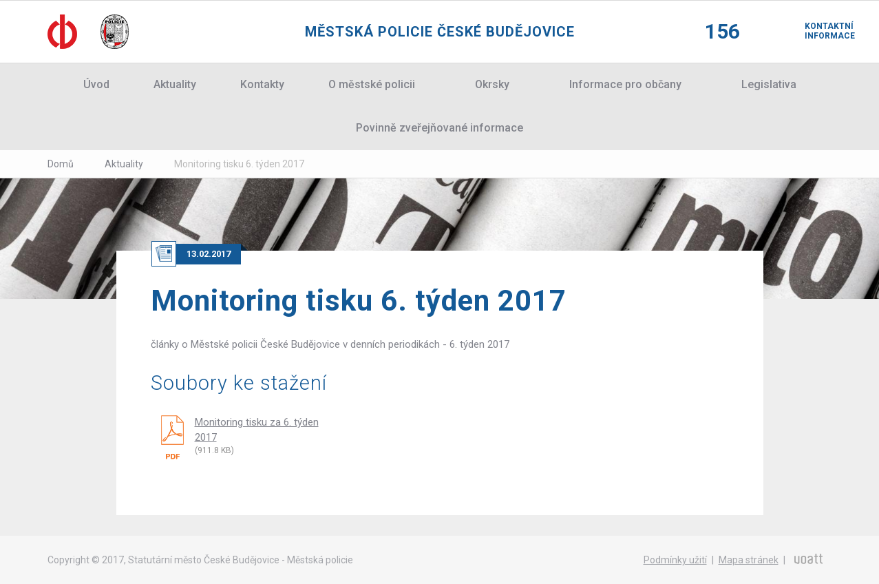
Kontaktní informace (818, 31)
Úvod (96, 84)
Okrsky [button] (492, 84)
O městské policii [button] (371, 84)
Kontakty (262, 84)
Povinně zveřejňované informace (439, 127)
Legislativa (768, 84)
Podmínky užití (675, 559)
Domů (60, 163)
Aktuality (174, 84)
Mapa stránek (749, 559)
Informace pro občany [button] (625, 84)
